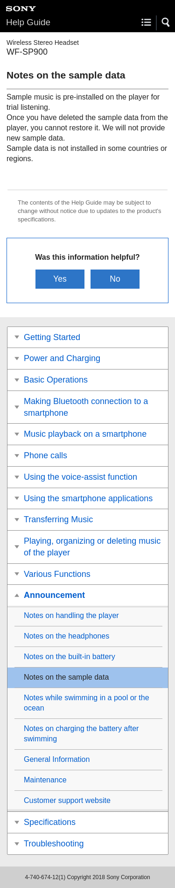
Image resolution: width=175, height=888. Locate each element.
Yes (60, 279)
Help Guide (28, 22)
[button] (166, 22)
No (115, 279)
